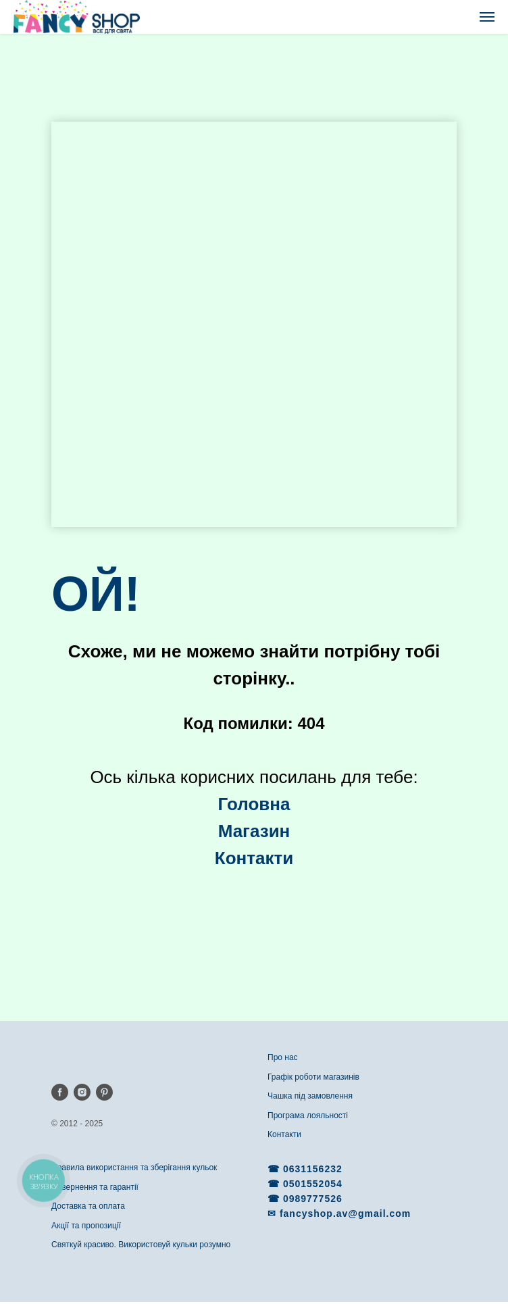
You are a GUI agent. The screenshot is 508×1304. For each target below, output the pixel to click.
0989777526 (312, 1198)
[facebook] (59, 1092)
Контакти (284, 1134)
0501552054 (312, 1183)
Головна (254, 804)
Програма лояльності (308, 1115)
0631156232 (312, 1168)
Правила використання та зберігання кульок (134, 1167)
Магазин (254, 831)
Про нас (283, 1057)
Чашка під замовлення (310, 1096)
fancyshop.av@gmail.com (345, 1213)
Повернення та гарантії (94, 1187)
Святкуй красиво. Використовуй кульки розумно (140, 1244)
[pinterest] (104, 1092)
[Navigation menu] (487, 17)
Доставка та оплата (88, 1206)
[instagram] (82, 1092)
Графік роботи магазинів (313, 1077)
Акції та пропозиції (86, 1225)
